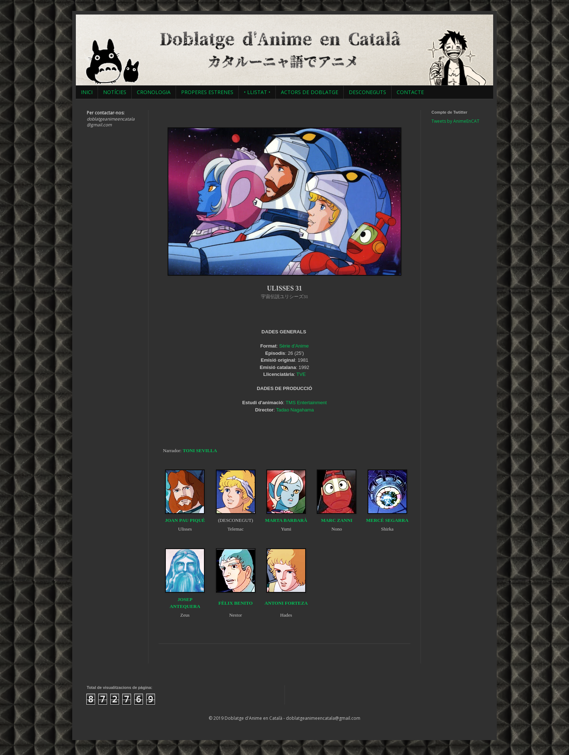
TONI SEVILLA (200, 450)
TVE (301, 374)
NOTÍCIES (114, 92)
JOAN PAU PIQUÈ (185, 520)
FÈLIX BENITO (235, 603)
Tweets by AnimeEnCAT (455, 121)
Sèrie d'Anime (294, 346)
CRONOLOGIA (154, 92)
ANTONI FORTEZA (286, 603)
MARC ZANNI (336, 520)
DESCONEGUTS (367, 92)
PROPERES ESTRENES (207, 92)
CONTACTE (410, 92)
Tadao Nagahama (295, 410)
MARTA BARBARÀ (286, 520)
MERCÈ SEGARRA (387, 520)
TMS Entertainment (306, 402)
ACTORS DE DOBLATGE (309, 92)
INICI (87, 92)
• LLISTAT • (257, 92)
